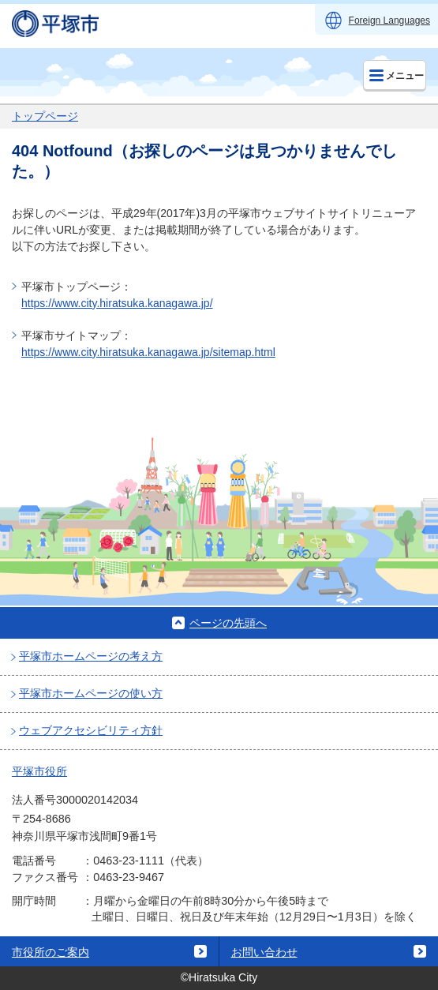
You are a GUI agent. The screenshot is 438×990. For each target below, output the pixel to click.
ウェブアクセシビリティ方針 (91, 730)
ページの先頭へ (228, 623)
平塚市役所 (39, 771)
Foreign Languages (389, 20)
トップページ (45, 116)
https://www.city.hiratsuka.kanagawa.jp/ (117, 303)
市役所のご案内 (50, 952)
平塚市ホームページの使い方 (91, 693)
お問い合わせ (264, 952)
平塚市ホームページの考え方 (91, 656)
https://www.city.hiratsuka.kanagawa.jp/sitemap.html (148, 352)
